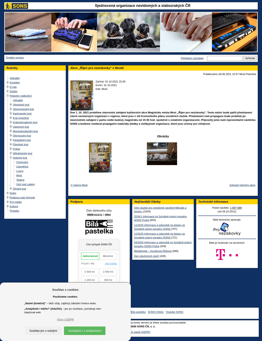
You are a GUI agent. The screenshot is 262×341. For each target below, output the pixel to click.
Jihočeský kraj (21, 104)
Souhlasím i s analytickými (84, 330)
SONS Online (156, 312)
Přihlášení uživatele (192, 58)
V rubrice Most (79, 185)
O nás (13, 86)
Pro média (16, 201)
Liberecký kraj (21, 126)
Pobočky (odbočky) (21, 95)
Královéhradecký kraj (25, 122)
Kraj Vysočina (21, 117)
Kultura (14, 206)
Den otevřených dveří (146, 256)
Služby (14, 91)
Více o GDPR (65, 319)
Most (19, 175)
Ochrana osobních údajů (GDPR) (131, 332)
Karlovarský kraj (22, 113)
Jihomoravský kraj (23, 109)
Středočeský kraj (22, 153)
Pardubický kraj (22, 140)
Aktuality (15, 78)
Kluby (13, 193)
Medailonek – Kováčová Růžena (152, 251)
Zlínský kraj (19, 188)
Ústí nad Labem (25, 184)
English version (15, 57)
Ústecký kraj (20, 157)
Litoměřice (22, 166)
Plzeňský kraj (20, 144)
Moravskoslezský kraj (25, 131)
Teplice (20, 179)
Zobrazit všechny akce (242, 185)
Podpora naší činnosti (22, 197)
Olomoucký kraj (22, 135)
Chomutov (22, 162)
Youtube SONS (174, 312)
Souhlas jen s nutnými (43, 330)
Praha (16, 148)
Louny (19, 171)
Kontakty (15, 82)
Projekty (14, 210)
